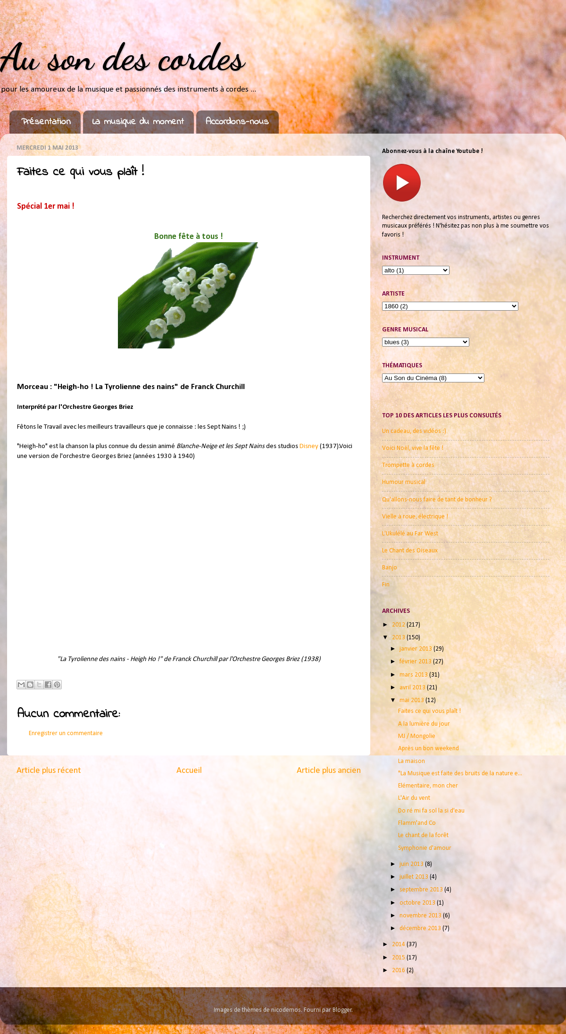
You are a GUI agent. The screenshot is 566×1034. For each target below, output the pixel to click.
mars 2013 (414, 675)
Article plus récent (49, 770)
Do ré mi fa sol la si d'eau (431, 811)
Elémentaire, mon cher (428, 786)
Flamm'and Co (417, 823)
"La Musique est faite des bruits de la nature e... (460, 774)
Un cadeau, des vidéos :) (414, 431)
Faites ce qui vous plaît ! (429, 711)
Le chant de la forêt (423, 835)
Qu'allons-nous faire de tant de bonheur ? (437, 500)
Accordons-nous (237, 122)
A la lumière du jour (424, 724)
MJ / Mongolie (416, 736)
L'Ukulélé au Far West (410, 534)
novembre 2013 (421, 916)
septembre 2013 (422, 890)
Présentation (46, 122)
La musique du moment (138, 122)
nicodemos (286, 1010)
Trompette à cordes (408, 465)
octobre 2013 (418, 903)
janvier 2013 (416, 649)
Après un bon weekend (428, 749)
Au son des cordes (122, 56)
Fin (386, 585)
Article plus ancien (329, 770)
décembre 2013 (421, 928)
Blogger (342, 1010)
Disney (310, 446)
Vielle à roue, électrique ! (415, 517)
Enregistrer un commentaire (66, 733)
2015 (399, 958)
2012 (399, 625)
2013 (399, 638)
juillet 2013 (415, 877)
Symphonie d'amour (424, 848)
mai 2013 (412, 700)
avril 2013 (413, 688)
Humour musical (403, 482)
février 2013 (416, 662)
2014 (399, 944)
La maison (411, 761)
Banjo (389, 568)
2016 (399, 970)
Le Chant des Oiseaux (410, 551)
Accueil (189, 770)
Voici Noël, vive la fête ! (412, 448)
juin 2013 (412, 864)
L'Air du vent (414, 798)
